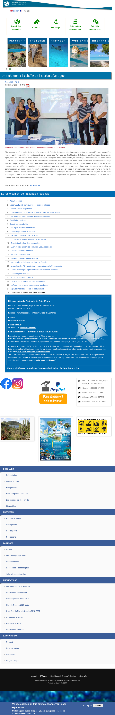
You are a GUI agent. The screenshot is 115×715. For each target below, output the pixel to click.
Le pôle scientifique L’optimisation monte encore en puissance (35, 270)
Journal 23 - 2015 (12, 82)
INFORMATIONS (100, 41)
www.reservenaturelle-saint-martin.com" (39, 360)
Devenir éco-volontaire (16, 27)
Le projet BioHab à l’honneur (22, 251)
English (14, 11)
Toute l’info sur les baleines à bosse (24, 258)
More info (31, 713)
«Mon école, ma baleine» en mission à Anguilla (29, 262)
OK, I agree (87, 706)
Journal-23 (35, 185)
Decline (98, 706)
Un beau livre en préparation (21, 209)
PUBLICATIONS (80, 41)
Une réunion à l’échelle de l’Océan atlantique (28, 293)
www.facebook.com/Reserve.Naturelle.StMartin (36, 313)
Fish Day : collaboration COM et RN (24, 235)
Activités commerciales (95, 27)
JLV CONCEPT (61, 683)
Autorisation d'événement (75, 27)
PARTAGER (58, 41)
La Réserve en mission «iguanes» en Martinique (29, 285)
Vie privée (83, 676)
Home (10, 68)
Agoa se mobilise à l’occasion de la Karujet (27, 289)
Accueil (34, 676)
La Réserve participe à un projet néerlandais (28, 281)
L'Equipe (43, 676)
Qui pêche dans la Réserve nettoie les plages (28, 239)
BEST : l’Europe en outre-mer (22, 277)
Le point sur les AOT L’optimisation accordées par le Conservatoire (36, 266)
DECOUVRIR (17, 41)
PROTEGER (37, 41)
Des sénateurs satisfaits (19, 224)
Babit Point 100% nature (19, 220)
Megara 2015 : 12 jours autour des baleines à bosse (30, 205)
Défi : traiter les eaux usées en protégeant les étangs (30, 216)
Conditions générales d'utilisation (63, 676)
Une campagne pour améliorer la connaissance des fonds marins (35, 213)
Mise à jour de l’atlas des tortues (22, 228)
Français (24, 11)
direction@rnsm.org (16, 320)
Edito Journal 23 (16, 201)
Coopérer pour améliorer (20, 274)
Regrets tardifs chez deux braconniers (25, 243)
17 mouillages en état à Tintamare (23, 232)
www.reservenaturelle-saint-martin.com (33, 352)
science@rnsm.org (28, 328)
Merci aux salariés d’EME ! (21, 254)
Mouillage (55, 28)
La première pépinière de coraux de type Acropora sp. (31, 247)
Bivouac (36, 28)
